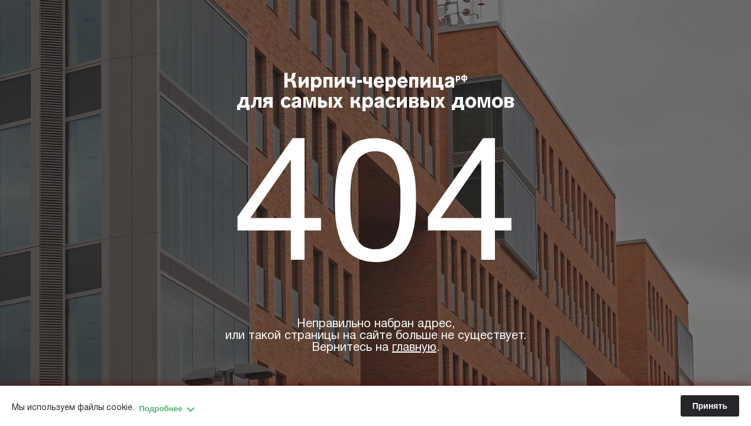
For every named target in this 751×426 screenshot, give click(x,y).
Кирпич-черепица (375, 92)
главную (414, 348)
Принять (709, 406)
